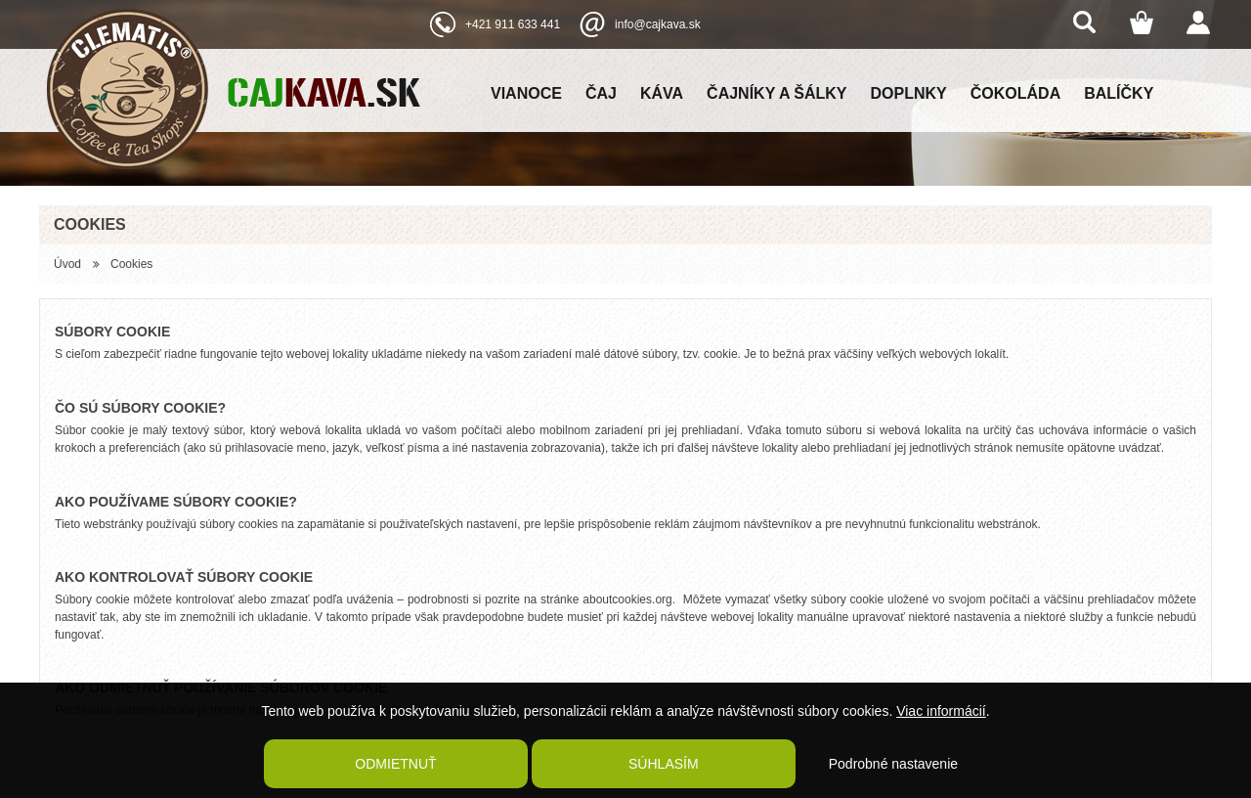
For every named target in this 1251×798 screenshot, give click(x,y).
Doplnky (909, 93)
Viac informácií (941, 711)
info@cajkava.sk (658, 24)
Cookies (131, 264)
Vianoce (526, 93)
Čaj (601, 93)
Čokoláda (1015, 93)
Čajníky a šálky (776, 93)
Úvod (67, 264)
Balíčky (1118, 93)
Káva (661, 93)
